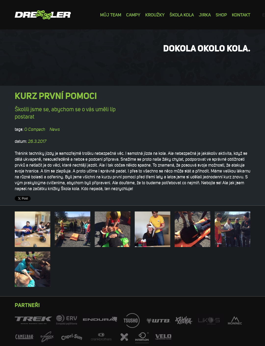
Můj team (110, 15)
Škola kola (182, 15)
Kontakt (241, 15)
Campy (133, 15)
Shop (221, 15)
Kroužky (155, 15)
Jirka (205, 15)
